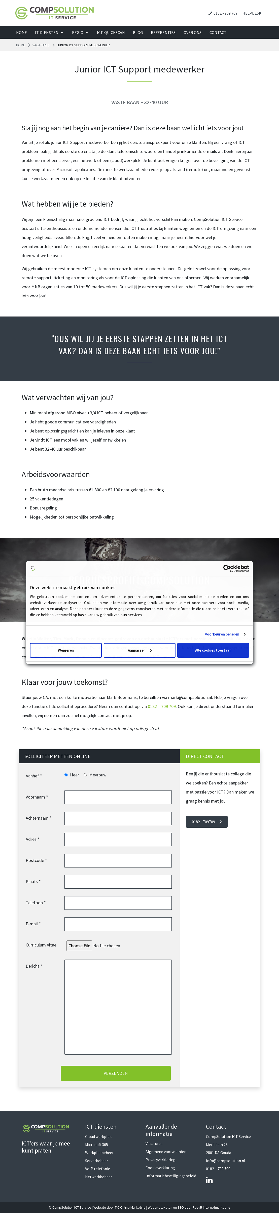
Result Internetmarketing (211, 1207)
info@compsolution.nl (225, 1160)
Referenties (163, 32)
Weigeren (66, 650)
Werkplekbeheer (99, 1152)
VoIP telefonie (97, 1168)
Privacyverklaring (161, 1159)
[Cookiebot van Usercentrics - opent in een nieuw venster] (227, 568)
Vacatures (41, 45)
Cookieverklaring (160, 1167)
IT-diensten (49, 32)
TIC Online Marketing (130, 1207)
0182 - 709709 (207, 821)
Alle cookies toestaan (213, 650)
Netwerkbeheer (98, 1176)
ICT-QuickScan (111, 32)
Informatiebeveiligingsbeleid (171, 1175)
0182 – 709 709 (162, 706)
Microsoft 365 (96, 1144)
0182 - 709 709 (225, 13)
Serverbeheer (96, 1160)
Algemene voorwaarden (166, 1151)
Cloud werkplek (98, 1136)
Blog (138, 32)
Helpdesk (251, 13)
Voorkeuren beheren (222, 634)
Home (21, 32)
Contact (218, 32)
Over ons (192, 32)
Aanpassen (140, 650)
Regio (80, 32)
